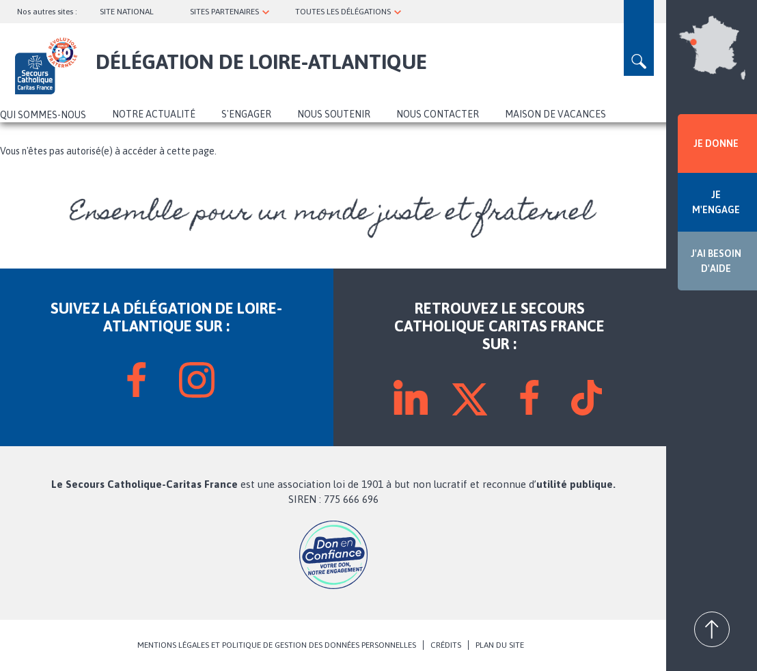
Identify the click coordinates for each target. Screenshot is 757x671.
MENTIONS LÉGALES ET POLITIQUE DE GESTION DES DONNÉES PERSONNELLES (276, 645)
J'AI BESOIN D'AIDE (716, 261)
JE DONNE (716, 143)
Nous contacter (437, 114)
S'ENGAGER (246, 114)
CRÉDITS (445, 645)
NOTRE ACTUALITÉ (153, 114)
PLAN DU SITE (500, 645)
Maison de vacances (555, 114)
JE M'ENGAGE (716, 202)
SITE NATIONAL (127, 11)
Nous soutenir (333, 114)
